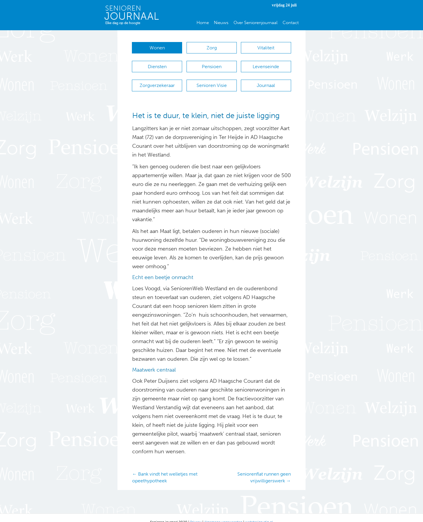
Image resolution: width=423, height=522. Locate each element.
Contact (291, 22)
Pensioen (211, 63)
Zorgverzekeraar (157, 79)
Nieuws (221, 22)
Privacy (196, 513)
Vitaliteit (265, 48)
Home (203, 22)
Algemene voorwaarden (223, 513)
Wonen (157, 48)
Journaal (266, 79)
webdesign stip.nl (259, 513)
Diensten (157, 63)
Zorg (212, 48)
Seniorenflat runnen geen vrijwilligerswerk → (264, 468)
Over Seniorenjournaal (256, 22)
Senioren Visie (212, 79)
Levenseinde (266, 63)
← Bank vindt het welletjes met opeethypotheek (164, 468)
